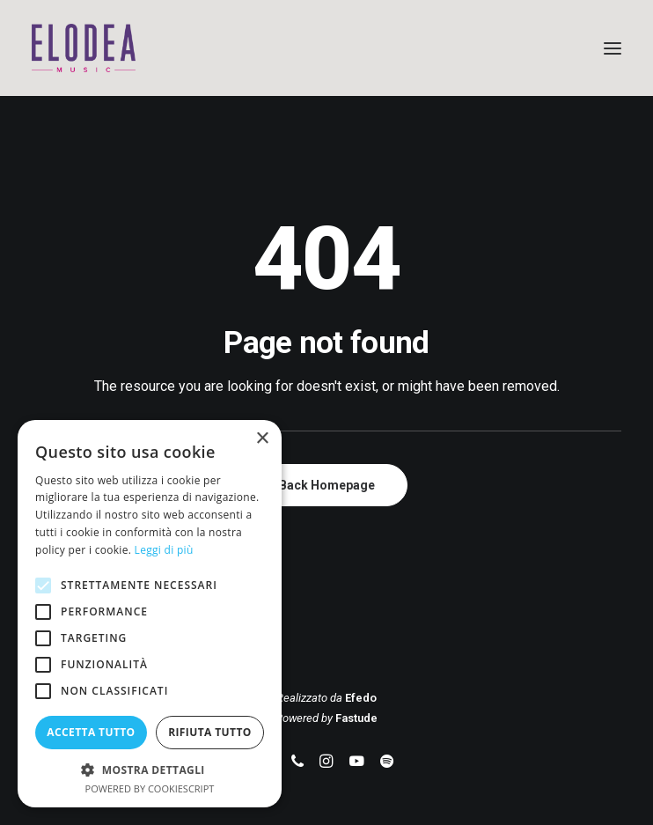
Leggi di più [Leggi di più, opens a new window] (164, 549)
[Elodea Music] (326, 48)
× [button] (261, 439)
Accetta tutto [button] (91, 732)
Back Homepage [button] (327, 485)
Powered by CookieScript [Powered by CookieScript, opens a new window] (150, 788)
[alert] (150, 613)
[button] (612, 48)
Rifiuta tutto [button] (210, 732)
